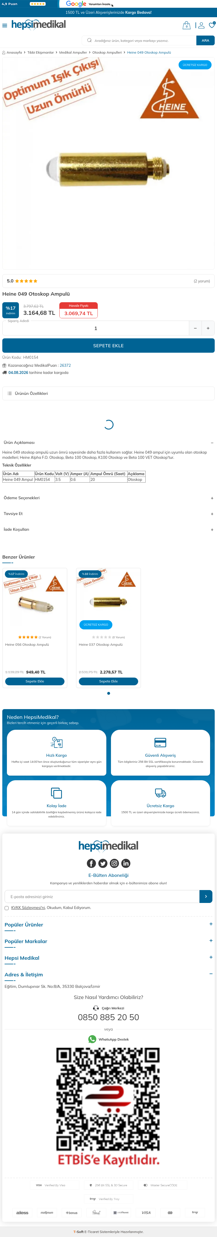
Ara (205, 40)
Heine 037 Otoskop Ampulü (101, 644)
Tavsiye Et (108, 513)
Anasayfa (12, 52)
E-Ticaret (92, 1232)
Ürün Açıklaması (108, 442)
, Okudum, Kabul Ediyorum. (48, 907)
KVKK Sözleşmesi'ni (28, 907)
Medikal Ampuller (73, 52)
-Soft (79, 1232)
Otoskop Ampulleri (107, 52)
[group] (108, 163)
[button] (108, 693)
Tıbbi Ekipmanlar (41, 52)
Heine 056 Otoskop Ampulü (27, 644)
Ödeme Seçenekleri (108, 497)
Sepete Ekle (108, 345)
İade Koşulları (108, 529)
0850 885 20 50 (108, 1017)
